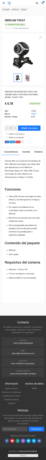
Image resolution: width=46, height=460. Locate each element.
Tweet (12, 142)
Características (11, 152)
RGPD (34, 388)
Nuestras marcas (12, 399)
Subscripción (36, 429)
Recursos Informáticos (28, 451)
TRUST (34, 114)
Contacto (11, 403)
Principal (6, 10)
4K (22, 142)
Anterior (15, 10)
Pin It (18, 142)
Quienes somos (11, 388)
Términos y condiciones (11, 392)
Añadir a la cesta (29, 128)
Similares (38, 152)
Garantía (26, 152)
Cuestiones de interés (11, 396)
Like (7, 142)
